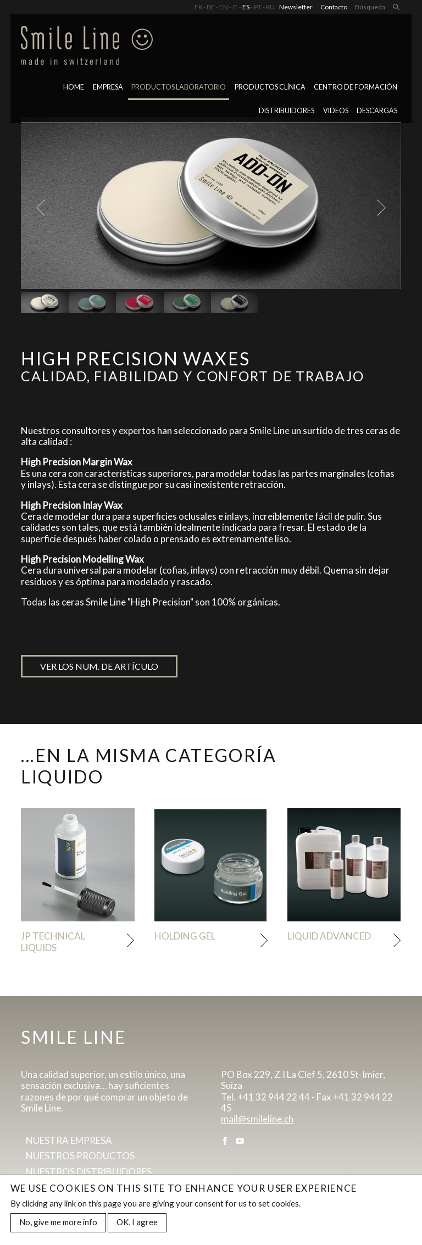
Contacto (333, 7)
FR (198, 7)
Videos (335, 111)
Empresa (108, 87)
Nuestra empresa (69, 1140)
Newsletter (296, 7)
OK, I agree (137, 1222)
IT (235, 7)
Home (73, 87)
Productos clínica (270, 87)
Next (382, 208)
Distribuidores (286, 111)
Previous (40, 208)
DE (211, 7)
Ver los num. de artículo (99, 666)
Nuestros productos (80, 1155)
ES (245, 7)
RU (270, 7)
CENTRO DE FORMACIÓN (355, 87)
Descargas (377, 111)
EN (223, 7)
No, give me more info (58, 1222)
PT (258, 7)
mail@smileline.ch (257, 1119)
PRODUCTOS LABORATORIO (178, 87)
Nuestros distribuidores (89, 1171)
